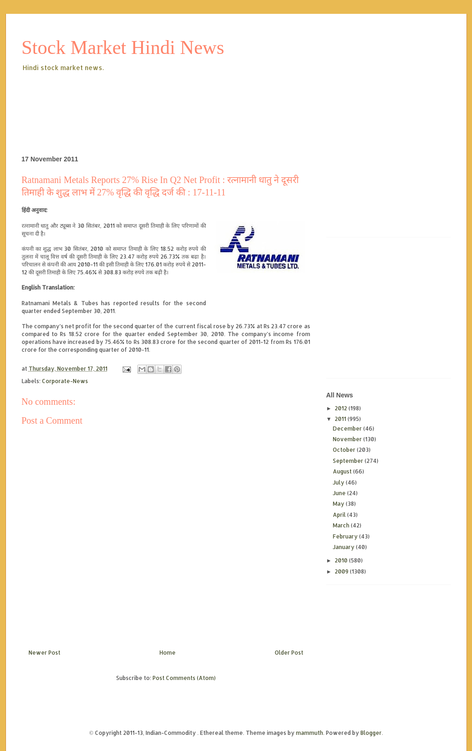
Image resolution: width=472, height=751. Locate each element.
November (348, 439)
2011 (341, 418)
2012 (341, 408)
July (339, 482)
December (348, 428)
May (339, 503)
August (343, 471)
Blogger (371, 732)
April (340, 514)
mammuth (309, 732)
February (346, 536)
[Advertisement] (189, 98)
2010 (342, 560)
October (345, 449)
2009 (342, 571)
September (349, 460)
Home (167, 652)
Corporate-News (65, 381)
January (344, 547)
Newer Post (44, 652)
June (340, 493)
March (342, 525)
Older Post (289, 652)
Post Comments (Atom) (184, 677)
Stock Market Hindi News (123, 47)
